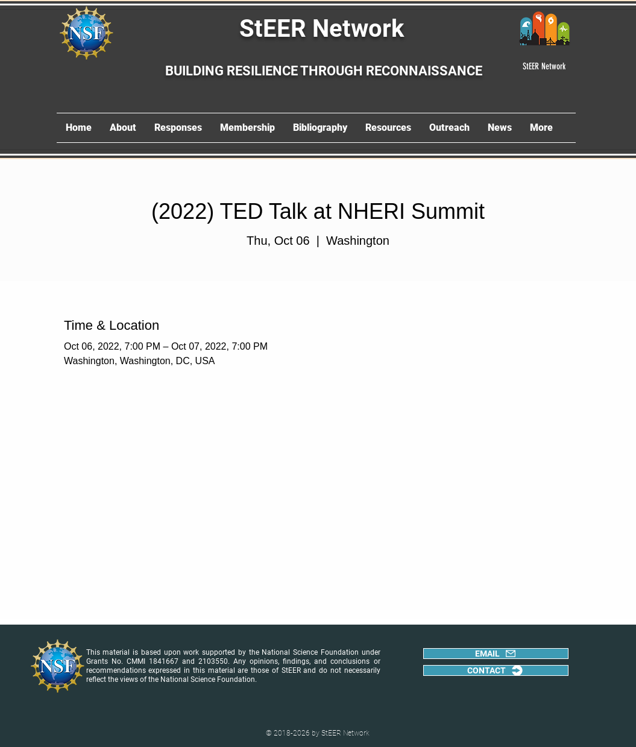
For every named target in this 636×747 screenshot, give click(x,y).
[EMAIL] (495, 653)
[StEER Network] (545, 66)
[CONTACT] (495, 670)
